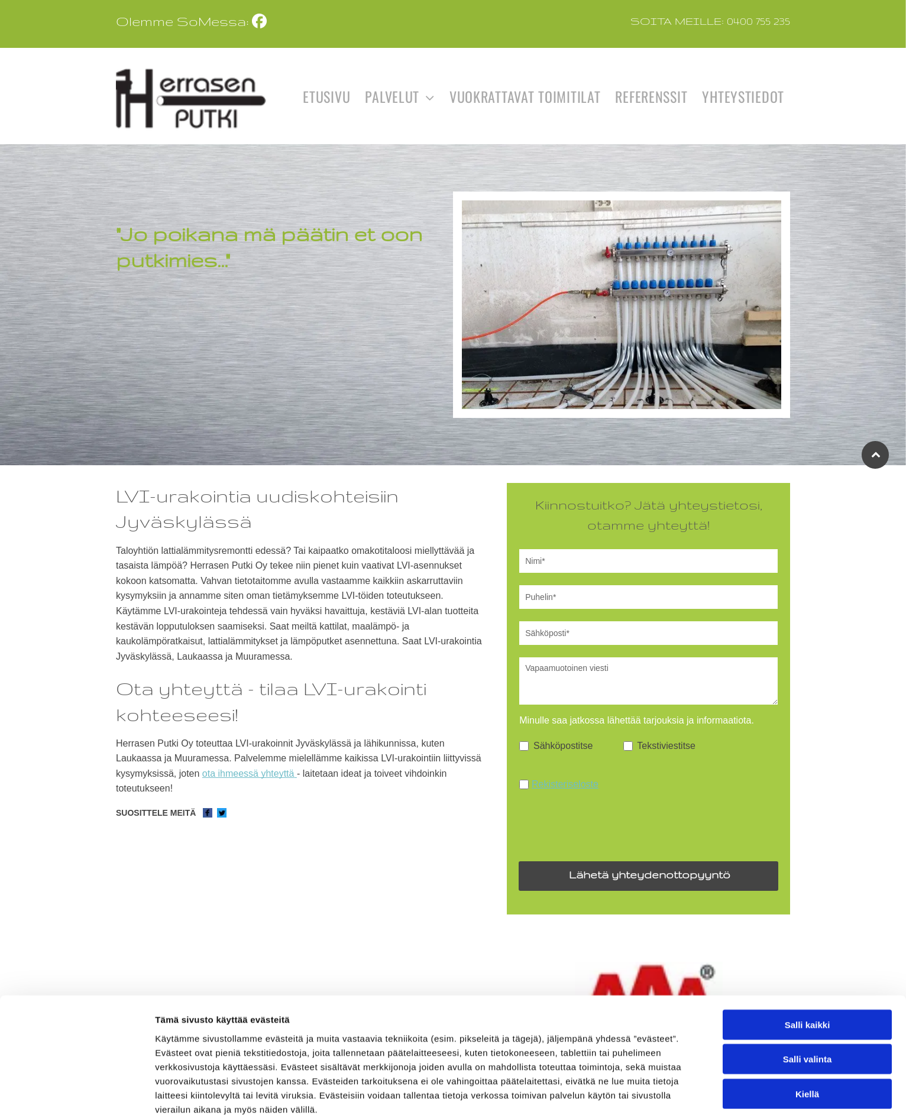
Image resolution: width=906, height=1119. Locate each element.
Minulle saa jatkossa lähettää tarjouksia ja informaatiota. (636, 720)
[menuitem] (325, 96)
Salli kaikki (807, 1028)
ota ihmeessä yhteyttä (248, 773)
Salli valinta (807, 1063)
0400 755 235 (758, 21)
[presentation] (609, 826)
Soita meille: (677, 21)
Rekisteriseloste (565, 784)
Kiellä (807, 1097)
